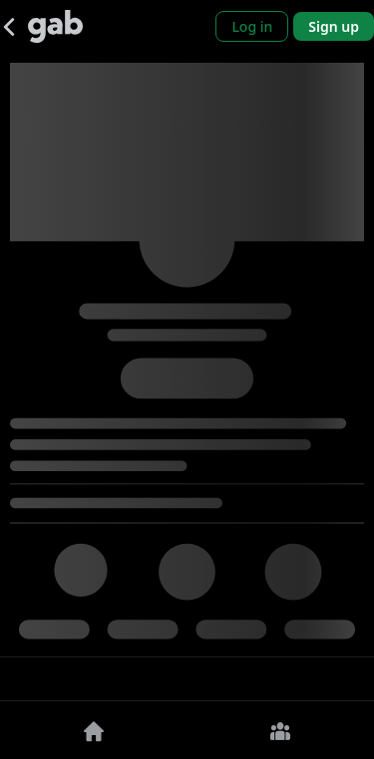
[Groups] (281, 730)
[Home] (93, 730)
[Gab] (55, 26)
